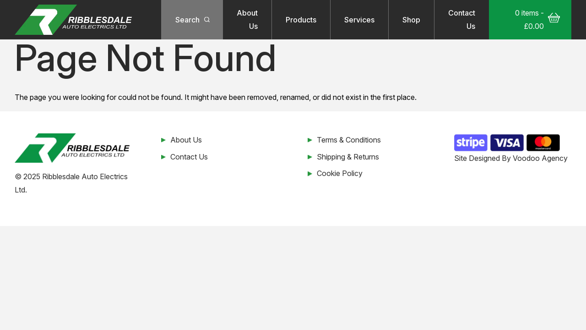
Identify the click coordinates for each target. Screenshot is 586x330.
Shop (411, 19)
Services (359, 19)
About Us (247, 19)
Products (301, 19)
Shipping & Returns (348, 156)
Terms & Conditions (349, 139)
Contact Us (461, 19)
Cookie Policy (340, 173)
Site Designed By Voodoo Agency (511, 158)
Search (187, 19)
